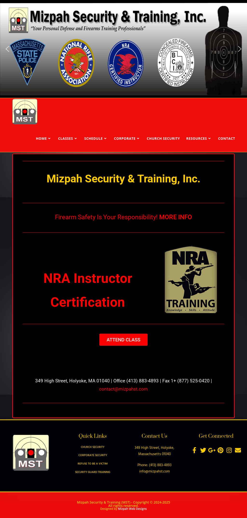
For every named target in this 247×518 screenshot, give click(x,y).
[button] (7, 49)
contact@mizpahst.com (123, 389)
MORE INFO (175, 217)
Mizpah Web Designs (132, 509)
